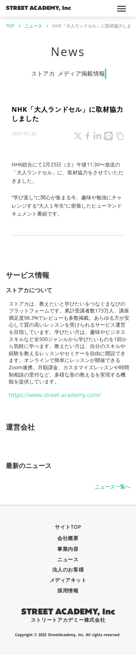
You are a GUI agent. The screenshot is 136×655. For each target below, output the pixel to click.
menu (121, 8)
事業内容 (67, 548)
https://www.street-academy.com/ (55, 395)
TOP (10, 26)
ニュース (33, 26)
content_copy (120, 136)
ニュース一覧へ (112, 486)
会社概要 (67, 538)
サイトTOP (68, 526)
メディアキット (68, 580)
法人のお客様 (68, 569)
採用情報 (67, 590)
